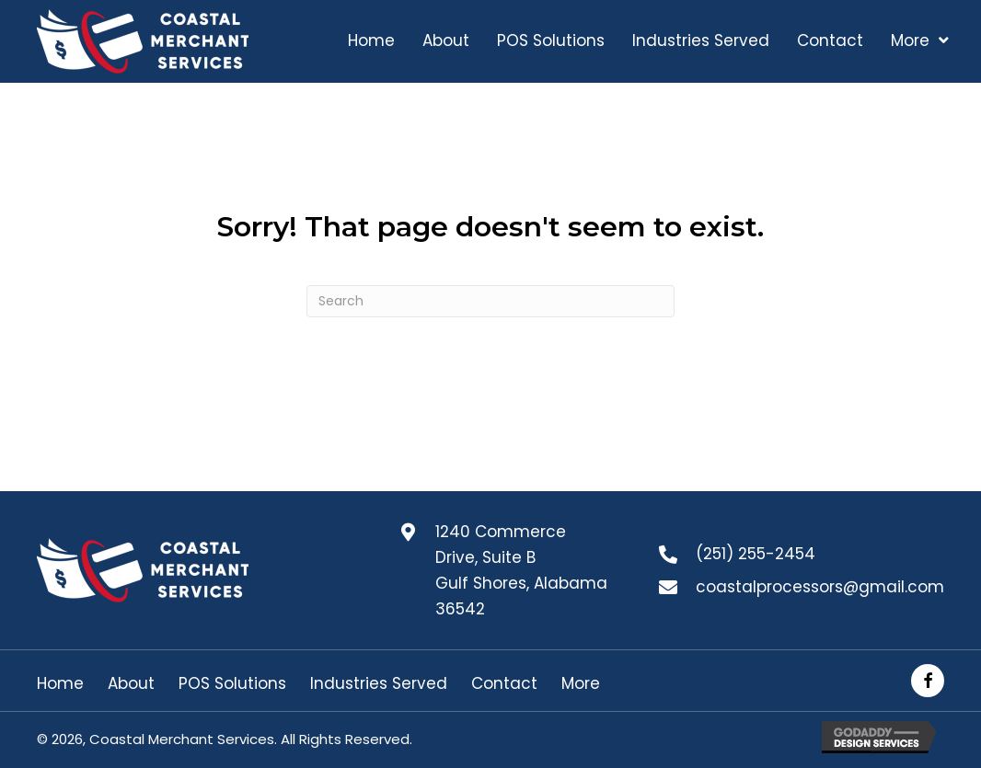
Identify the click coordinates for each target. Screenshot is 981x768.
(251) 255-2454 (755, 554)
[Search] (490, 301)
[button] (927, 680)
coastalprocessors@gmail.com (820, 587)
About (131, 684)
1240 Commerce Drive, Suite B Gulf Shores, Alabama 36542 (521, 570)
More (580, 684)
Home (60, 684)
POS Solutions (232, 684)
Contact (504, 684)
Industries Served (378, 684)
